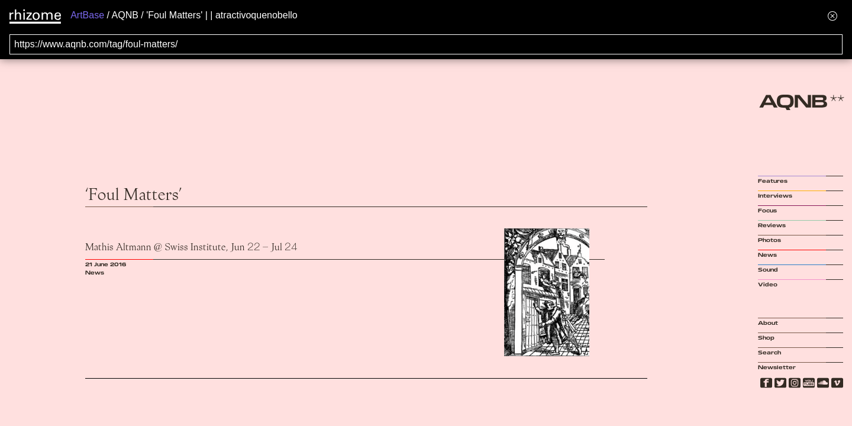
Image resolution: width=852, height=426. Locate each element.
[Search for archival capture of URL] (426, 44)
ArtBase (87, 15)
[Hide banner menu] (832, 16)
